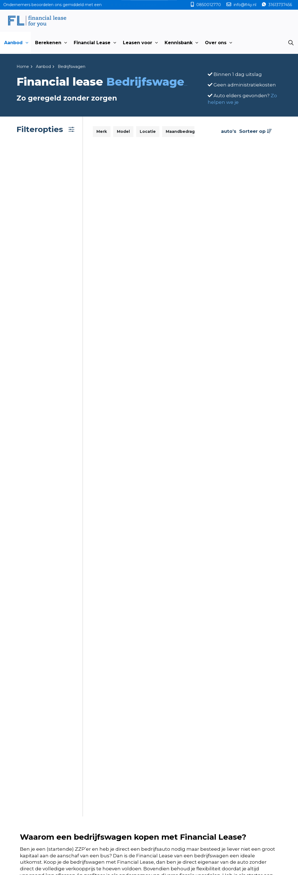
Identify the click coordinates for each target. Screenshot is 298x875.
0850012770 (208, 4)
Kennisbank (178, 42)
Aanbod (13, 42)
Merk (101, 131)
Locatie (148, 131)
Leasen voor (137, 42)
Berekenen (48, 42)
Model (123, 131)
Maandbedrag (180, 131)
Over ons (215, 42)
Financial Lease (92, 42)
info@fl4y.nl (245, 4)
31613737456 (279, 4)
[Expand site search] (291, 43)
